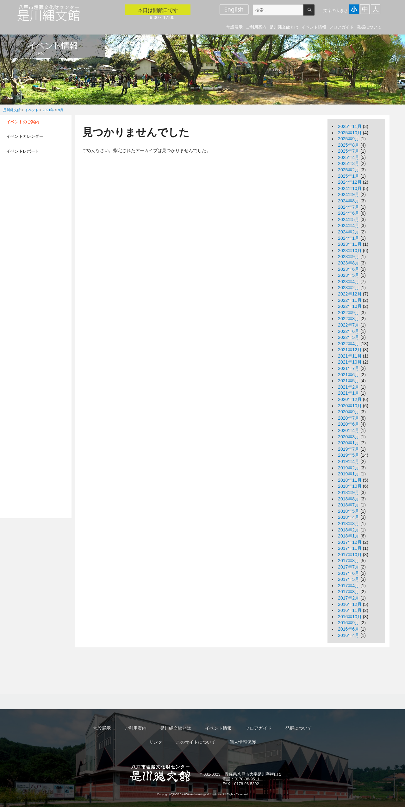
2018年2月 (348, 529)
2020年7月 (348, 418)
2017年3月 (348, 591)
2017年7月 (348, 566)
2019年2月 (348, 467)
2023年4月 (348, 281)
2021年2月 (348, 387)
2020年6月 (348, 424)
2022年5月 (348, 337)
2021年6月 (348, 374)
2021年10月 (350, 362)
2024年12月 (350, 182)
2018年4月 (348, 517)
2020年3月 (348, 436)
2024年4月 (348, 225)
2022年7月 (348, 324)
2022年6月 (348, 331)
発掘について (369, 27)
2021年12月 (350, 349)
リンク (155, 742)
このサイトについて (196, 742)
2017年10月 (350, 554)
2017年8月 (348, 560)
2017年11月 (350, 548)
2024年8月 (348, 200)
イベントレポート (22, 151)
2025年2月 (348, 169)
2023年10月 (350, 250)
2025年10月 (350, 132)
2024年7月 (348, 207)
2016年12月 (350, 604)
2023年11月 (350, 244)
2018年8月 (348, 498)
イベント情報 (314, 27)
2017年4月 (348, 585)
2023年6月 (348, 269)
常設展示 (234, 27)
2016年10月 (350, 616)
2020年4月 (348, 430)
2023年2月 (348, 287)
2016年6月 (348, 629)
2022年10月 (350, 306)
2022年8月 (348, 318)
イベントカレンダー (24, 136)
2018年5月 (348, 511)
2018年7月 (348, 504)
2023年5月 (348, 275)
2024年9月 (348, 194)
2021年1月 (348, 393)
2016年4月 (348, 635)
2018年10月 (350, 486)
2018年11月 (350, 480)
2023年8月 (348, 262)
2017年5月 (348, 579)
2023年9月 (348, 256)
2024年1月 (348, 238)
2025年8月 (348, 145)
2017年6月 (348, 573)
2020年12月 (350, 399)
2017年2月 (348, 597)
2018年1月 (348, 535)
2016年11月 (350, 610)
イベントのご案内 (22, 121)
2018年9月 (348, 492)
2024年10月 (350, 188)
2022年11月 (350, 300)
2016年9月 (348, 622)
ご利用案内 (256, 27)
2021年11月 (350, 356)
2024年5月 (348, 219)
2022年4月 (348, 343)
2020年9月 (348, 411)
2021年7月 (348, 368)
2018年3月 (348, 523)
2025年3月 (348, 163)
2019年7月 (348, 449)
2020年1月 (348, 442)
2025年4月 (348, 157)
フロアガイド (341, 27)
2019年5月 (348, 455)
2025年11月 (350, 126)
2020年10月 (350, 405)
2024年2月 (348, 231)
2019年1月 (348, 473)
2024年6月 (348, 213)
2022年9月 (348, 312)
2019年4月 (348, 461)
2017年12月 (350, 542)
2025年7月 (348, 151)
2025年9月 (348, 138)
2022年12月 (350, 293)
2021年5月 (348, 380)
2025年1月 (348, 176)
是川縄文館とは (284, 27)
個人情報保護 (242, 742)
